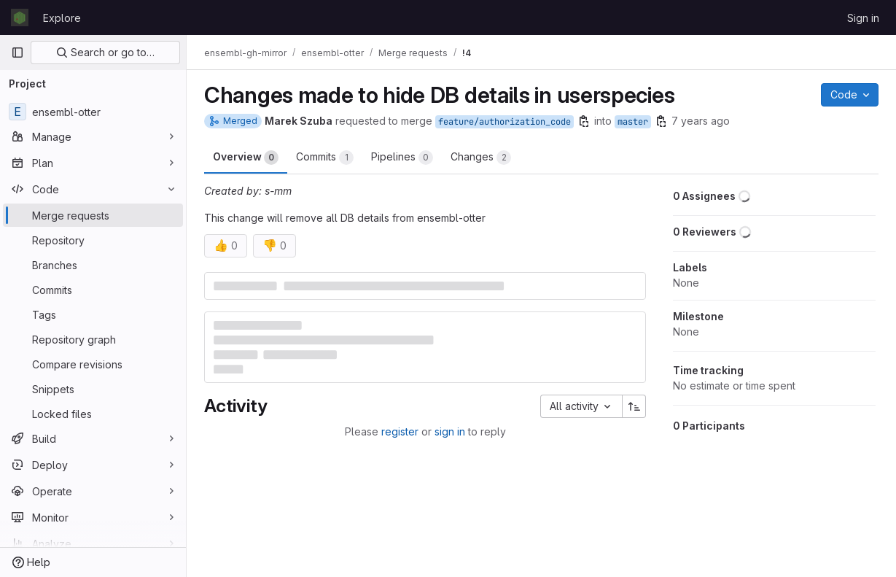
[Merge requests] (93, 215)
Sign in (863, 18)
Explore (62, 18)
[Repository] (93, 240)
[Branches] (93, 264)
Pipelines (402, 157)
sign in (450, 431)
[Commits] (93, 289)
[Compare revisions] (93, 364)
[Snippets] (93, 388)
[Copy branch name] (584, 121)
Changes (481, 157)
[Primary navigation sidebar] (17, 52)
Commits (325, 157)
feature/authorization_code (504, 122)
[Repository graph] (93, 339)
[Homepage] (19, 17)
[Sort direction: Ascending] (634, 406)
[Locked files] (93, 413)
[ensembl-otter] (93, 111)
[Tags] (93, 314)
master (633, 122)
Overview (245, 157)
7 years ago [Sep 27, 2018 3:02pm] (700, 121)
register (399, 431)
